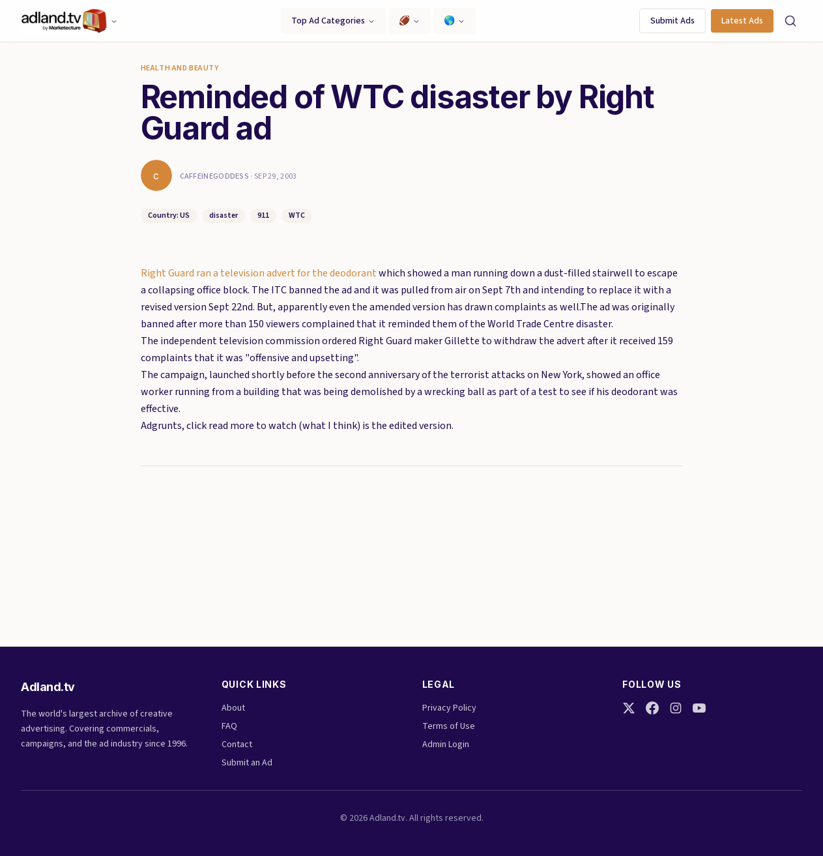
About (233, 708)
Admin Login (445, 744)
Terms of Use (448, 726)
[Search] (790, 21)
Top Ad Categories (333, 20)
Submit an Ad (247, 762)
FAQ (229, 726)
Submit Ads (672, 20)
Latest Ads (742, 20)
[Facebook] (652, 708)
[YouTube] (699, 708)
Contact (237, 744)
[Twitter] (628, 708)
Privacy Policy (449, 708)
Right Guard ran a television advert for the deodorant (260, 273)
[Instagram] (675, 708)
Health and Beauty (180, 68)
